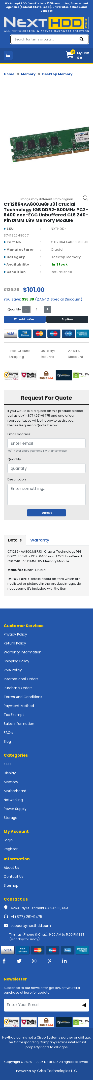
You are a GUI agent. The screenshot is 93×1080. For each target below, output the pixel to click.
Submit (46, 513)
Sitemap (11, 885)
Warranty (39, 540)
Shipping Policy (16, 661)
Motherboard (15, 790)
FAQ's (8, 732)
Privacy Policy (15, 634)
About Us (11, 867)
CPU (7, 764)
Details (15, 540)
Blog (7, 741)
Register (11, 848)
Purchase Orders (18, 687)
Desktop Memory (57, 74)
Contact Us (13, 876)
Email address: (19, 434)
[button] (77, 55)
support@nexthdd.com (31, 925)
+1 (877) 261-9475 (26, 916)
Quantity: (14, 459)
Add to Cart (25, 319)
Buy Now (67, 319)
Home (9, 74)
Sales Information (19, 723)
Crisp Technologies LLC (57, 1070)
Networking (13, 799)
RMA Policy (13, 670)
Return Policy (15, 643)
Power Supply (15, 808)
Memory (28, 74)
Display (10, 773)
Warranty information (22, 652)
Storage (10, 817)
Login (8, 840)
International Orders (21, 678)
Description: (17, 479)
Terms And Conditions (23, 696)
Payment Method (19, 705)
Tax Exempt (14, 714)
